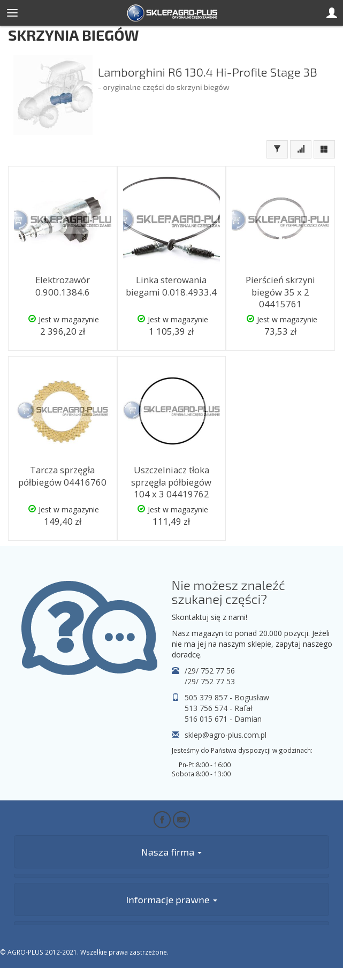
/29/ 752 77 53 (210, 681)
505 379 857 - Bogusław (227, 697)
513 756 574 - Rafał (219, 708)
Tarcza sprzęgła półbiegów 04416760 (62, 476)
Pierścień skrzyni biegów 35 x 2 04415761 (280, 292)
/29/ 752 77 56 (210, 671)
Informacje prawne (171, 899)
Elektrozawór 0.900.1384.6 (62, 286)
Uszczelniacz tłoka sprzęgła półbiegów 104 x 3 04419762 (171, 482)
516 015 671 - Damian (223, 719)
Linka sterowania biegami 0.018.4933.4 (171, 286)
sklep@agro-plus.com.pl (225, 735)
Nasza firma (171, 852)
